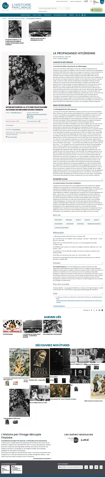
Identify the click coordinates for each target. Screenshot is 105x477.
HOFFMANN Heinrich (16, 114)
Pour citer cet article (61, 285)
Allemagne (69, 221)
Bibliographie (58, 234)
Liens (55, 295)
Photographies (16, 131)
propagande (69, 225)
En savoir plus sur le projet (41, 461)
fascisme (87, 221)
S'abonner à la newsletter (96, 9)
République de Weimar (94, 225)
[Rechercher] (52, 8)
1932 (39, 122)
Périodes (47, 15)
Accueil (4, 18)
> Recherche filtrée (42, 11)
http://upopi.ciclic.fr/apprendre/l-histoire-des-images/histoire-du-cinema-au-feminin (79, 302)
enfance (78, 221)
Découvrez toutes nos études (16, 18)
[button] (15, 34)
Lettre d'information (62, 1)
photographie (59, 225)
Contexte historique (63, 63)
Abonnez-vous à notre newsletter (70, 470)
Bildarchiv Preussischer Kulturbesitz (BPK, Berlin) (37, 116)
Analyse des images (62, 106)
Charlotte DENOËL (63, 60)
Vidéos (71, 15)
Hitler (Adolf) (58, 221)
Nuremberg (80, 225)
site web (31, 119)
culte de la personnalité (61, 229)
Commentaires (59, 307)
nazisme (96, 221)
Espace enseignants (76, 1)
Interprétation (60, 180)
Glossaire (57, 264)
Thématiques (24, 15)
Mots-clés (37, 15)
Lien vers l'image (12, 138)
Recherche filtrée (60, 15)
